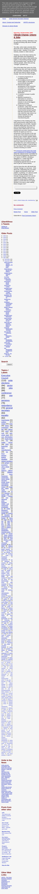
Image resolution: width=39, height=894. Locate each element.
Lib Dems (4, 579)
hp (12, 491)
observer (8, 735)
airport (9, 635)
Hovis (2, 671)
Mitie (9, 681)
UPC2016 (4, 543)
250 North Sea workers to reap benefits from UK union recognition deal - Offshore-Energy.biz (6, 775)
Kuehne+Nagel (4, 678)
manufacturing (31, 200)
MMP (11, 627)
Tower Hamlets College (7, 697)
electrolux (6, 561)
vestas (5, 599)
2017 (4, 241)
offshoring (4, 499)
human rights (10, 725)
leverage (10, 650)
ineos (9, 564)
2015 (4, 244)
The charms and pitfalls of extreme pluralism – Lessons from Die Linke (6, 817)
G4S (12, 665)
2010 (4, 252)
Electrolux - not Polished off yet (8, 296)
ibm (10, 544)
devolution (3, 719)
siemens (3, 595)
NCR (2, 682)
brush (2, 713)
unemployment (5, 516)
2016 (4, 242)
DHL (4, 665)
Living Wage (4, 602)
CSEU (7, 663)
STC (9, 688)
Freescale (7, 620)
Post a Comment (18, 209)
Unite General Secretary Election (19, 18)
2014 (4, 246)
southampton (7, 654)
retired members (7, 461)
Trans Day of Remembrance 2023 (5, 842)
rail (10, 611)
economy (4, 465)
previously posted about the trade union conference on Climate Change (25, 151)
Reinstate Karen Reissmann (8, 289)
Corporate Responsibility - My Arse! (8, 329)
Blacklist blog (6, 831)
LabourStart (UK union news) (5, 887)
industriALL (5, 727)
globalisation (5, 530)
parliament (4, 653)
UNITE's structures (29, 22)
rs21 (3, 812)
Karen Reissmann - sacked (8, 336)
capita (8, 606)
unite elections (7, 381)
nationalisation (5, 593)
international (4, 485)
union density (5, 571)
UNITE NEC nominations (8, 343)
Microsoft (3, 681)
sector (10, 385)
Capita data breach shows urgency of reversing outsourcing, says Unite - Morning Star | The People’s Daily (6, 790)
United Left (5, 504)
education (4, 480)
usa (12, 597)
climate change (21, 200)
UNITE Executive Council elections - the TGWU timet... (8, 265)
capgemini (10, 642)
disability (4, 459)
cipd (2, 716)
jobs (26, 200)
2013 (4, 247)
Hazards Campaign (6, 885)
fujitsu (7, 426)
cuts (2, 433)
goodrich (3, 585)
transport (10, 659)
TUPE (3, 490)
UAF (2, 606)
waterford (3, 752)
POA (9, 630)
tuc (7, 452)
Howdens (8, 671)
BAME (3, 576)
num (2, 735)
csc (12, 559)
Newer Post (17, 212)
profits (4, 568)
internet (5, 728)
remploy (3, 612)
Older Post (34, 212)
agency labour (7, 470)
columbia (3, 645)
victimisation (4, 484)
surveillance (10, 749)
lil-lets (7, 651)
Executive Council (5, 376)
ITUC (7, 672)
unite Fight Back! (7, 750)
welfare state (5, 494)
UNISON (3, 491)
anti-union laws (7, 434)
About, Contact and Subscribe (11, 22)
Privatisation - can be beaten (7, 313)
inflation (10, 472)
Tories (5, 519)
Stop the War (5, 865)
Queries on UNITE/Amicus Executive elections (8, 303)
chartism (9, 715)
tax (2, 597)
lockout (3, 732)
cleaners (8, 716)
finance (3, 722)
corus (2, 718)
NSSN (9, 526)
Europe (3, 518)
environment (4, 512)
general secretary (7, 409)
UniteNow (10, 700)
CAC (2, 663)
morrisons (9, 732)
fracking (11, 608)
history (2, 725)
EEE (8, 524)
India (5, 623)
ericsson (3, 562)
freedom (8, 648)
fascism (3, 608)
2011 (4, 251)
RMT (9, 687)
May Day (8, 679)
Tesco (2, 635)
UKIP (4, 699)
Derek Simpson (8, 537)
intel (12, 727)
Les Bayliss (7, 552)
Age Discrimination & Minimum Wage (8, 350)
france (9, 722)
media (2, 589)
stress (9, 595)
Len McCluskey (7, 437)
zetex (8, 755)
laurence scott (5, 731)
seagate (3, 746)
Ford (11, 538)
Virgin (4, 702)
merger (11, 533)
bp (10, 712)
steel (9, 746)
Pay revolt (6, 277)
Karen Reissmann (7, 475)
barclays (3, 639)
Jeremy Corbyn (8, 540)
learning (3, 565)
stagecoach (4, 656)
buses (2, 642)
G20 (8, 665)
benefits (3, 710)
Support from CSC (7, 300)
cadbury (9, 713)
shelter (8, 570)
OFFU (2, 553)
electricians (3, 721)
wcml (9, 752)
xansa (2, 753)
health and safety (7, 487)
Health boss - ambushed (7, 279)
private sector (5, 482)
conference (6, 393)
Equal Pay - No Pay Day (8, 354)
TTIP (9, 633)
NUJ (11, 602)
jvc (9, 730)
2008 (4, 256)
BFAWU (9, 662)
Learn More (17, 15)
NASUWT (5, 629)
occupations (4, 567)
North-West (9, 439)
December (7, 259)
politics (3, 422)
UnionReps (4, 884)
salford (8, 614)
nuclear (9, 734)
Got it (25, 15)
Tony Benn (5, 694)
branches (4, 446)
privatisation (4, 507)
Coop (11, 599)
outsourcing (4, 505)
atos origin (5, 636)
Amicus (3, 487)
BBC (4, 547)
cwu (7, 498)
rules (11, 424)
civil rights (7, 644)
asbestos (11, 707)
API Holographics (7, 660)
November (7, 260)
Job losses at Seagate (7, 346)
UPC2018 (3, 700)
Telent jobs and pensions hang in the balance (8, 324)
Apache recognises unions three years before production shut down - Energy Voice (6, 782)
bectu (9, 639)
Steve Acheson (5, 691)
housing (10, 513)
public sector (7, 442)
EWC (4, 600)
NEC (3, 448)
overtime (3, 737)
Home (4, 18)
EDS (5, 538)
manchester (5, 420)
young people (5, 479)
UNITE (9, 699)
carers (2, 715)
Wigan (4, 703)
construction (4, 477)
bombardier (10, 710)
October (7, 356)
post (11, 567)
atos (10, 709)
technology (4, 657)
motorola (3, 734)
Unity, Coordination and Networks (8, 340)
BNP (9, 547)
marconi (5, 609)
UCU (2, 527)
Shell (9, 605)
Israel (9, 600)
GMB (5, 666)
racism (11, 653)
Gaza (2, 526)
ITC (7, 440)
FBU (11, 618)
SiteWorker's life (6, 856)
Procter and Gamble (7, 632)
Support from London (7, 286)
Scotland (10, 553)
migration (7, 515)
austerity (3, 544)
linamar (5, 586)
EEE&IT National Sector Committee (8, 308)
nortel (11, 609)
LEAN (2, 679)
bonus (5, 712)
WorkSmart (4, 882)
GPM (2, 550)
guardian (9, 724)
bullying (9, 641)
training (10, 546)
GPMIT (7, 463)
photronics (5, 741)
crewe (8, 718)
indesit (3, 650)
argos (2, 582)
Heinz (9, 577)
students (3, 749)
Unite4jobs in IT (5, 881)
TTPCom (11, 693)
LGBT (3, 468)
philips (11, 740)
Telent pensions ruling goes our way (8, 319)
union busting (8, 535)
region (3, 424)
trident (3, 615)
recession (7, 493)
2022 (4, 236)
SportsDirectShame (5, 690)
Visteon (8, 527)
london (3, 533)
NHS (7, 431)
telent (2, 546)
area (7, 444)
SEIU (2, 688)
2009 (4, 254)
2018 (4, 239)
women (3, 455)
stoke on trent (5, 747)
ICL (12, 621)
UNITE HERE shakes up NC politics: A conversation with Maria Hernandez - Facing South (6, 798)
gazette (3, 513)
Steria (11, 518)
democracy (4, 529)
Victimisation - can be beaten (7, 283)
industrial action (6, 532)
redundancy (6, 405)
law (2, 429)
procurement (10, 743)
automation (4, 638)
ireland (11, 585)
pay (11, 395)
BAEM (3, 457)
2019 (4, 237)
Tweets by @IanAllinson (5, 227)
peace (4, 611)
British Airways (5, 549)
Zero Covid (5, 822)
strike (2, 501)
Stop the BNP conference (7, 332)
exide (10, 721)
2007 (4, 257)
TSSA (4, 633)
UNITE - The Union (6, 877)
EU (2, 508)
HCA (9, 669)
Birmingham (4, 618)
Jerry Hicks (5, 467)
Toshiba (9, 696)
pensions (5, 400)
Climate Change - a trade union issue (8, 292)
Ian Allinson (9, 550)
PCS (2, 454)
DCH (11, 663)
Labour (10, 429)
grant (2, 724)
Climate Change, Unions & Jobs (8, 274)
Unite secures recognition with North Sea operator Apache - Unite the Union (6, 767)
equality (4, 415)
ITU (2, 672)
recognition (4, 594)
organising (4, 427)
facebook (3, 647)
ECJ (2, 524)
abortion (11, 703)
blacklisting (4, 510)
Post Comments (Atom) (29, 215)
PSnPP (5, 603)
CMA (8, 522)
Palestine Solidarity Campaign (6, 879)
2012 (4, 249)
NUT (7, 541)
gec (10, 584)
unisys (7, 597)
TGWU (8, 508)
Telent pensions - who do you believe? (8, 270)
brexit (2, 641)
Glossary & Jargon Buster (10, 26)
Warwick (11, 702)
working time (5, 573)
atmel (4, 709)
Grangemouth (4, 621)
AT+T (2, 662)
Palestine (4, 502)
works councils (5, 574)
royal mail (7, 744)
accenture (3, 707)
